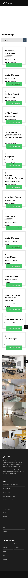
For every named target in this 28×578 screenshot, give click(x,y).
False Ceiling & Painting (9, 496)
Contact (5, 531)
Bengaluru (5, 544)
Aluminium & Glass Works (9, 500)
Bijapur (4, 555)
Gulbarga (5, 559)
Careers (4, 527)
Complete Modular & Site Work (10, 484)
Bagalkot (5, 547)
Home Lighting (6, 492)
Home (4, 512)
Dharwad (16, 547)
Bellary (4, 551)
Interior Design (6, 488)
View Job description (14, 65)
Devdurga (16, 544)
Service (4, 520)
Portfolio (5, 524)
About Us (5, 516)
